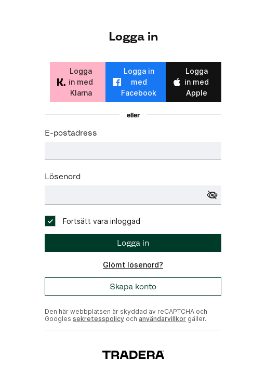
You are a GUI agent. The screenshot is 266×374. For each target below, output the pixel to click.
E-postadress (71, 132)
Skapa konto (133, 286)
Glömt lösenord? (133, 264)
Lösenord (63, 176)
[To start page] (133, 354)
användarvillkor (162, 319)
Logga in (133, 242)
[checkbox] (92, 221)
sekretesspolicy (98, 319)
